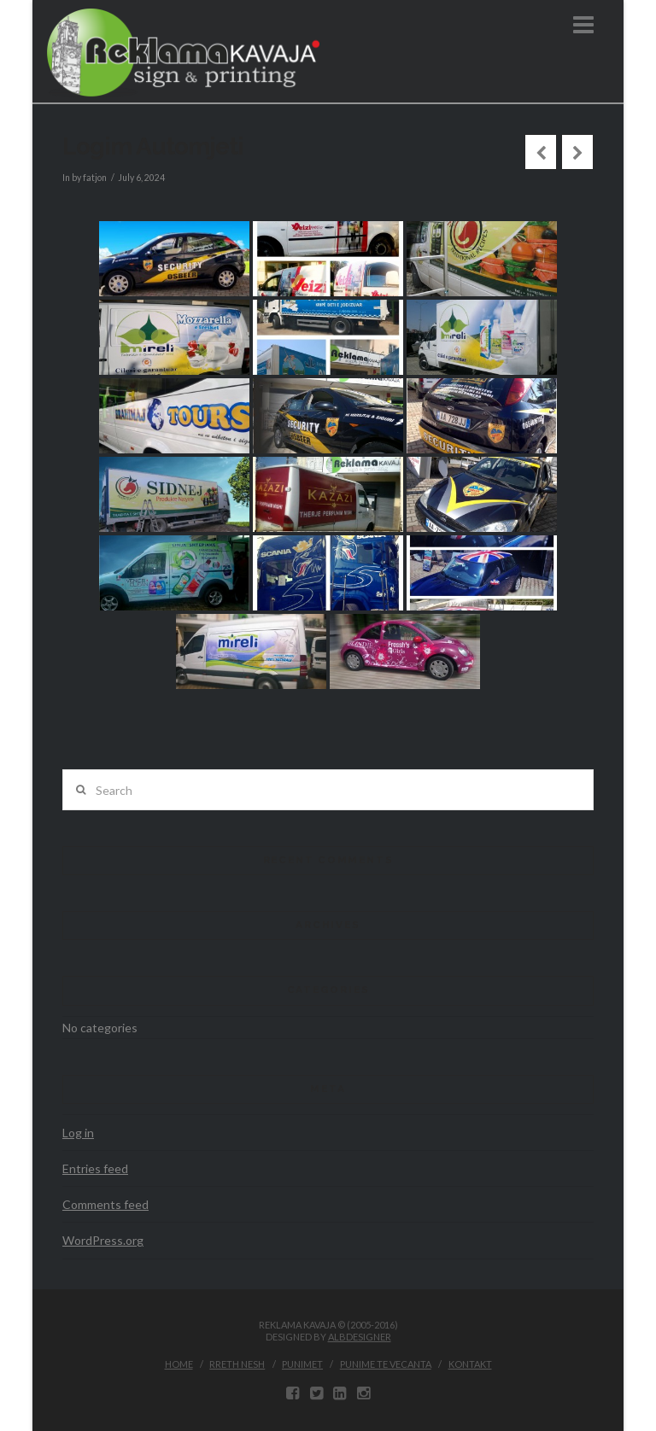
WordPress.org (103, 1240)
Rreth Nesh (237, 1364)
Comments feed (105, 1204)
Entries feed (95, 1168)
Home (179, 1364)
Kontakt (470, 1364)
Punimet (302, 1364)
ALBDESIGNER (359, 1336)
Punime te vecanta (385, 1364)
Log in (78, 1132)
